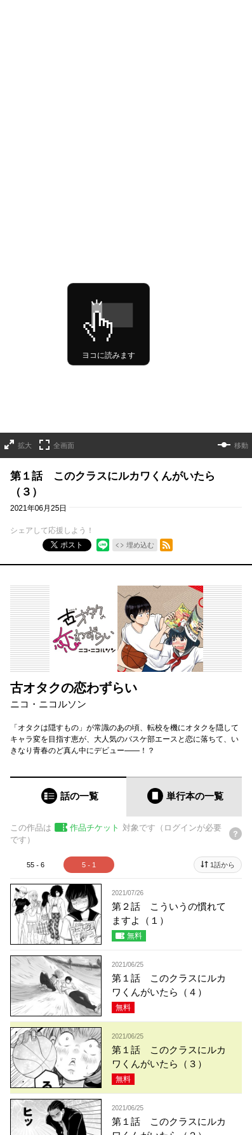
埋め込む (140, 430)
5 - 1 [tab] (89, 749)
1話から (222, 749)
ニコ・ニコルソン (48, 589)
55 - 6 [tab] (35, 749)
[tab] (68, 681)
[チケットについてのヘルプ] (235, 718)
